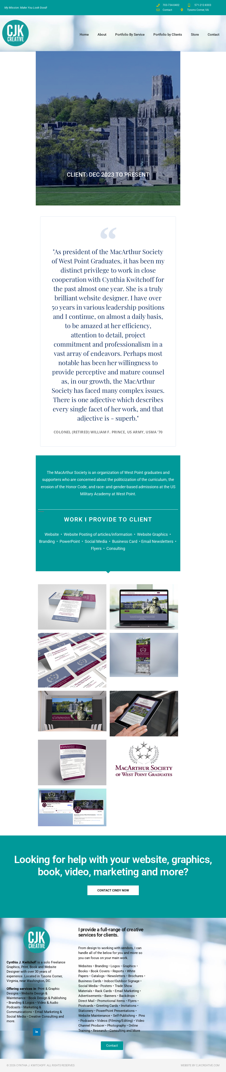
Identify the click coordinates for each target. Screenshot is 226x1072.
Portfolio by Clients (167, 35)
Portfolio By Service (130, 35)
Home (84, 35)
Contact (213, 35)
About (102, 35)
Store (195, 35)
